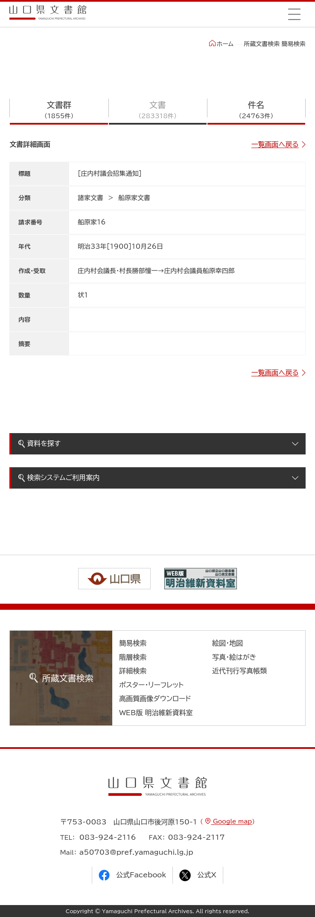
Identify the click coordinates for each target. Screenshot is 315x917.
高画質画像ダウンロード (155, 698)
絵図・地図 (227, 643)
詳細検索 (132, 670)
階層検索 (132, 657)
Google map (231, 821)
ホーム (221, 43)
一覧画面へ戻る (275, 144)
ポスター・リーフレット (151, 684)
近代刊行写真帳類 (239, 670)
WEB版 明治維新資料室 (156, 712)
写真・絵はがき (234, 657)
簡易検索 (132, 643)
